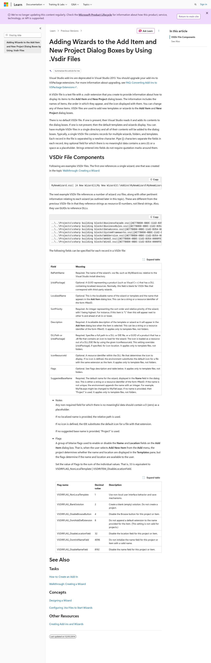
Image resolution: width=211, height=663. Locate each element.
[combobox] (22, 35)
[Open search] (195, 4)
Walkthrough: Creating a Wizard (81, 170)
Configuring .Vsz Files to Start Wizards (70, 607)
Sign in (203, 4)
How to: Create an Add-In (63, 576)
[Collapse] (40, 28)
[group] (105, 185)
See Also (175, 41)
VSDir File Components (183, 37)
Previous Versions (69, 30)
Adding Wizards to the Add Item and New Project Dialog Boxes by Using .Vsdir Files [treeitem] (24, 46)
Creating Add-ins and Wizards (66, 624)
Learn (53, 30)
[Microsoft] (6, 4)
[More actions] (159, 30)
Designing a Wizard (60, 600)
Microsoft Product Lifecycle (95, 14)
